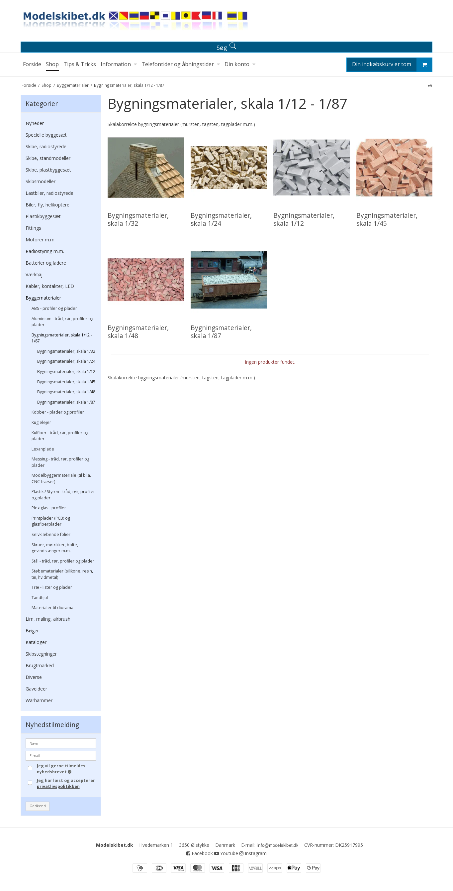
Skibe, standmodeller (48, 158)
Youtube (226, 853)
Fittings (33, 228)
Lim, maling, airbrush (48, 619)
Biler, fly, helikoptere (47, 204)
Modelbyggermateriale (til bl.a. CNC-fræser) (61, 478)
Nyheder (35, 123)
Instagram (253, 853)
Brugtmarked (40, 665)
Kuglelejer (41, 422)
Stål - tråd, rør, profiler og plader (63, 561)
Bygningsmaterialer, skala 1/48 (66, 392)
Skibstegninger (41, 654)
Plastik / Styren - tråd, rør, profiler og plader (63, 494)
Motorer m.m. (40, 239)
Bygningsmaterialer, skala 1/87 (66, 402)
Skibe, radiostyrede (46, 146)
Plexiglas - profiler (49, 508)
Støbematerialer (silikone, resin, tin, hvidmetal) (62, 574)
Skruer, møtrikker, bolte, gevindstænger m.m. (55, 548)
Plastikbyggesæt (43, 216)
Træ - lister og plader (52, 587)
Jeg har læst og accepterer (66, 783)
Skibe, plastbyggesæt (48, 170)
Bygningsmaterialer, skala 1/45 (66, 382)
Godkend (38, 806)
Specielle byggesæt (46, 135)
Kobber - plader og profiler (58, 412)
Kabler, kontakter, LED (50, 286)
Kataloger (36, 642)
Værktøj (34, 274)
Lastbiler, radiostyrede (49, 193)
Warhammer (39, 700)
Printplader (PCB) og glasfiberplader (51, 521)
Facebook (199, 853)
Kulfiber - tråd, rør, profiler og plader (60, 436)
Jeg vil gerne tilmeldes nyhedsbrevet (66, 769)
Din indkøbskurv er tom (392, 64)
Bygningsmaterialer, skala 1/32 (66, 351)
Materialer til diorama (52, 607)
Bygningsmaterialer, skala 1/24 (66, 361)
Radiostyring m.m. (45, 251)
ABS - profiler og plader (54, 308)
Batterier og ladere (46, 263)
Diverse (34, 677)
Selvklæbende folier (51, 534)
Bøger (32, 630)
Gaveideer (36, 689)
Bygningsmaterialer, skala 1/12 (66, 371)
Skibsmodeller (40, 181)
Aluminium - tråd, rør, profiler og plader (62, 321)
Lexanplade (43, 449)
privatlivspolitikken (58, 786)
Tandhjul (40, 597)
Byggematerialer (43, 298)
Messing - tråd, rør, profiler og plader (60, 462)
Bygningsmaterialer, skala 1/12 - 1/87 (62, 338)
